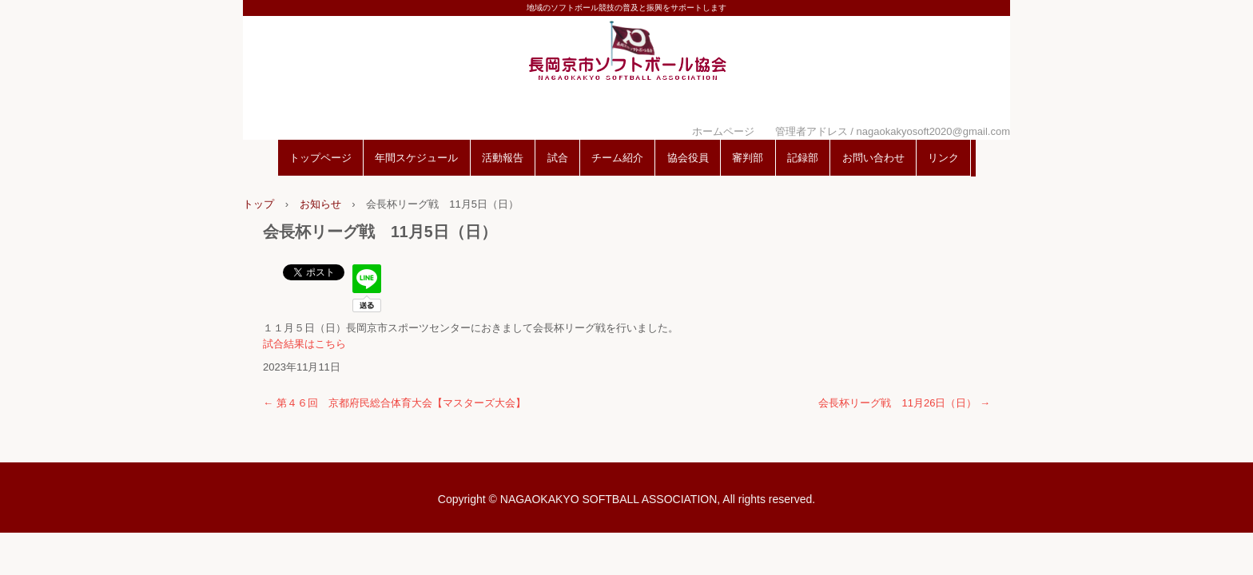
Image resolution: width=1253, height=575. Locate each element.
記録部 (802, 158)
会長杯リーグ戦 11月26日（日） (904, 403)
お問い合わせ (873, 158)
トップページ (320, 158)
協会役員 (688, 158)
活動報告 (502, 158)
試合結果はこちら (304, 344)
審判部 (747, 158)
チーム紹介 (617, 158)
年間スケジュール (416, 158)
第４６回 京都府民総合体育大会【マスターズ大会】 (394, 403)
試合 (557, 158)
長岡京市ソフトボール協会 (626, 74)
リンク (943, 158)
